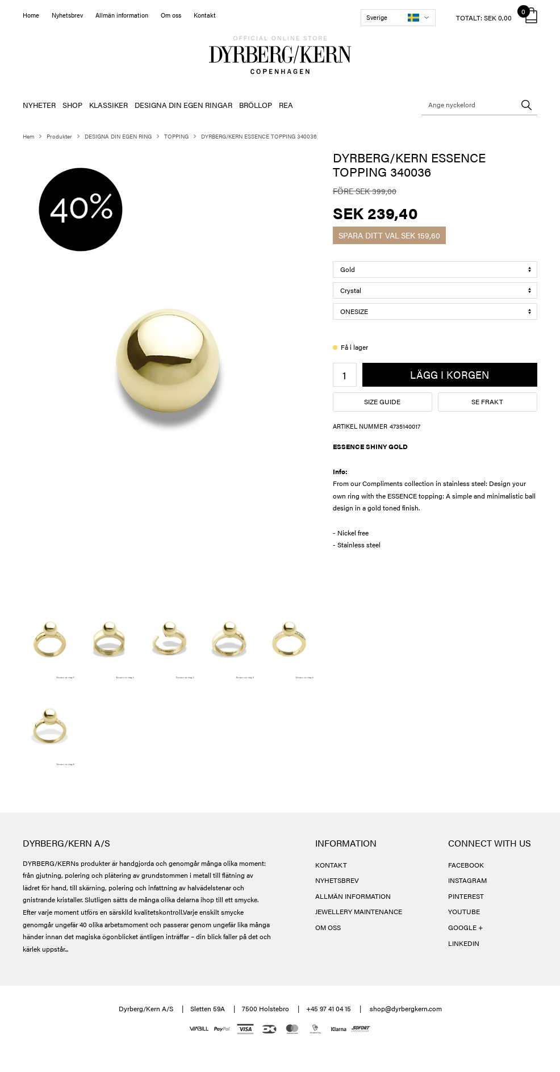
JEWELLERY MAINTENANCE (358, 911)
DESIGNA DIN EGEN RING (118, 136)
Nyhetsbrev (67, 15)
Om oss (171, 15)
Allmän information (121, 15)
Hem (28, 136)
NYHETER (39, 104)
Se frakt (487, 401)
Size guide (382, 401)
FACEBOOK (466, 865)
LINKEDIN (463, 943)
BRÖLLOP (255, 104)
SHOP (72, 104)
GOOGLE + (465, 927)
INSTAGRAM (467, 880)
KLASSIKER (108, 104)
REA (286, 104)
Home (31, 15)
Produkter (59, 136)
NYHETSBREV (337, 880)
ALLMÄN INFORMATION (353, 896)
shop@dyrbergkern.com (406, 1008)
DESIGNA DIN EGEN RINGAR (183, 104)
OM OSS (328, 927)
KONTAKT (331, 865)
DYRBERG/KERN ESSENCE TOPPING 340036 (258, 136)
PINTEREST (466, 896)
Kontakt (205, 15)
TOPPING (176, 136)
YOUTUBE (464, 911)
